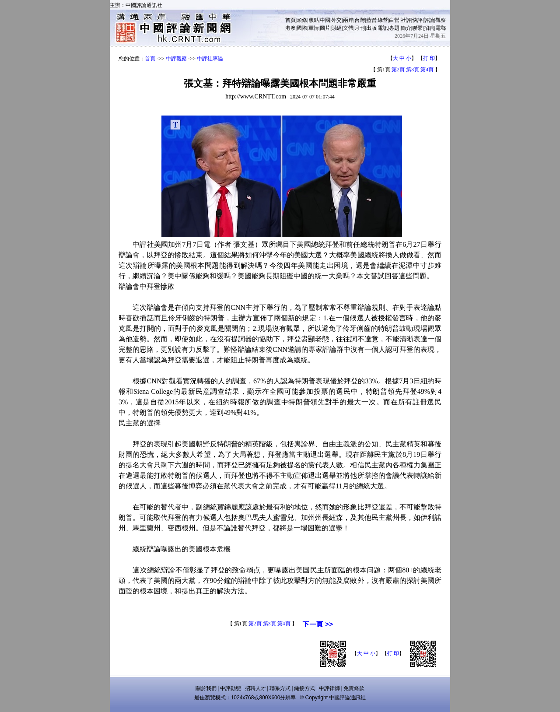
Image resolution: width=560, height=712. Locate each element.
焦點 (313, 20)
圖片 (325, 28)
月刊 (359, 28)
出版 (371, 28)
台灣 (359, 20)
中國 (325, 20)
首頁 (290, 20)
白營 (394, 20)
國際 (302, 28)
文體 (348, 28)
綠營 (383, 20)
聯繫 (417, 28)
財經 (336, 28)
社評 (406, 20)
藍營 (371, 20)
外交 (336, 20)
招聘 (429, 28)
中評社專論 (210, 59)
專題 (394, 28)
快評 (417, 20)
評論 (429, 20)
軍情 (313, 28)
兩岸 (348, 20)
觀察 (440, 20)
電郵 (440, 28)
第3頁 (412, 70)
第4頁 (427, 70)
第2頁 (398, 70)
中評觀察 (176, 59)
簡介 (406, 28)
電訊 (383, 28)
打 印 (429, 58)
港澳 (290, 28)
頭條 (302, 20)
